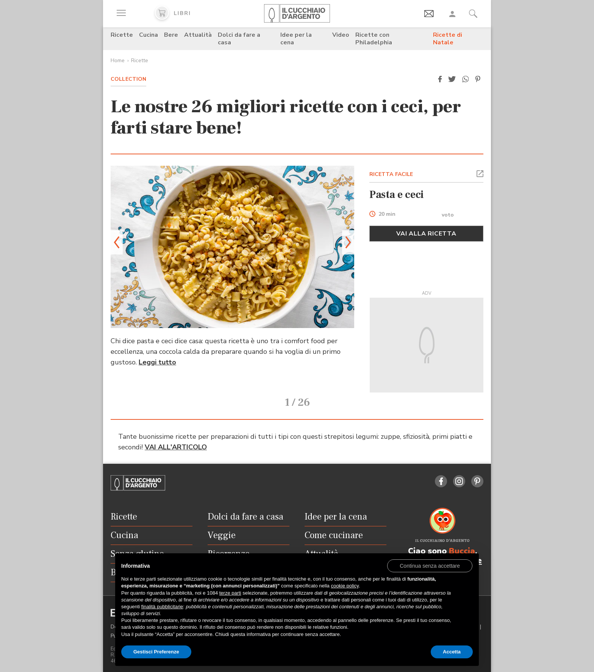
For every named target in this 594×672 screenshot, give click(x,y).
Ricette (122, 35)
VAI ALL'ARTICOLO (176, 436)
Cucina (148, 35)
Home (118, 60)
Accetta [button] (452, 652)
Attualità (198, 35)
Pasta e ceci (396, 194)
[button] (440, 79)
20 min (386, 214)
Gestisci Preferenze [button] (156, 652)
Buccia (462, 540)
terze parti (230, 593)
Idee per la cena (296, 39)
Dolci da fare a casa (239, 39)
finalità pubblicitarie (162, 606)
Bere (171, 35)
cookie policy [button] (344, 586)
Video (340, 35)
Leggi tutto (157, 362)
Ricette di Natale (447, 39)
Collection (128, 79)
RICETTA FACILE (391, 174)
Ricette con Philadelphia (373, 39)
